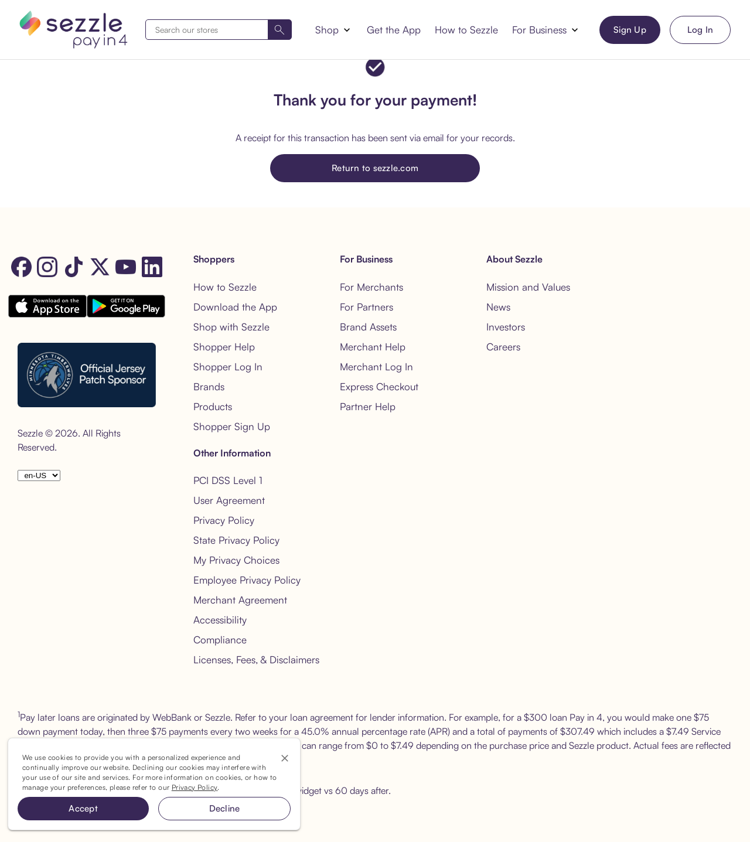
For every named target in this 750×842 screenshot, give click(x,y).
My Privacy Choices (236, 560)
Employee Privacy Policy (247, 580)
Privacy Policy (223, 520)
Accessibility (220, 619)
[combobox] (218, 29)
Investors (505, 327)
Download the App (235, 307)
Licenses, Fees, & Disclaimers (256, 659)
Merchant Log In (376, 366)
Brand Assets (368, 327)
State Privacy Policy (236, 540)
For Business (539, 29)
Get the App (394, 29)
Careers (503, 346)
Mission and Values (528, 287)
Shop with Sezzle (231, 327)
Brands (208, 386)
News (498, 307)
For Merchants (371, 287)
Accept (83, 808)
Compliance (220, 639)
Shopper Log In (227, 366)
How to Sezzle (466, 29)
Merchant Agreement (240, 600)
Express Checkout (379, 386)
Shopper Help (224, 346)
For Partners (366, 307)
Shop (327, 29)
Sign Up (629, 29)
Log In (700, 29)
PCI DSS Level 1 (227, 480)
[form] (218, 29)
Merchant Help (372, 346)
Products (212, 406)
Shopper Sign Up (231, 426)
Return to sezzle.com (375, 167)
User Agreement (229, 500)
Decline (224, 808)
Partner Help (368, 406)
